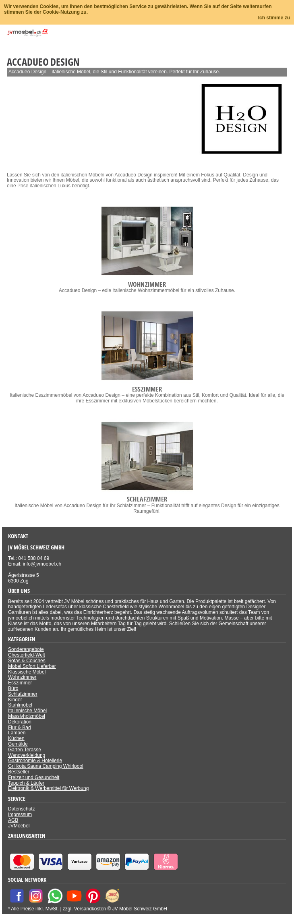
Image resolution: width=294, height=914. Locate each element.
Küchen (16, 738)
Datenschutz (21, 809)
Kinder (15, 700)
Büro (13, 688)
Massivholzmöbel (26, 716)
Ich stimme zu (274, 18)
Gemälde (18, 744)
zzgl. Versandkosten (84, 909)
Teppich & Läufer (26, 783)
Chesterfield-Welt (26, 655)
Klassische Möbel (27, 672)
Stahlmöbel (20, 705)
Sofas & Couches (27, 660)
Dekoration (19, 722)
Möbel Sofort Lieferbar (32, 666)
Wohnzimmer (22, 677)
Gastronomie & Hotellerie (35, 760)
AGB (13, 820)
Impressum (20, 814)
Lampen (16, 733)
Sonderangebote (26, 649)
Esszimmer (20, 683)
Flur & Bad (19, 727)
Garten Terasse (24, 749)
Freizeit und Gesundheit (33, 777)
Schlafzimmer (22, 694)
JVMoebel (18, 826)
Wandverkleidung (26, 755)
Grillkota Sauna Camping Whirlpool (45, 766)
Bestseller (18, 772)
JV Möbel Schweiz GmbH (139, 909)
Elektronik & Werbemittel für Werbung (48, 788)
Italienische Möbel (27, 710)
